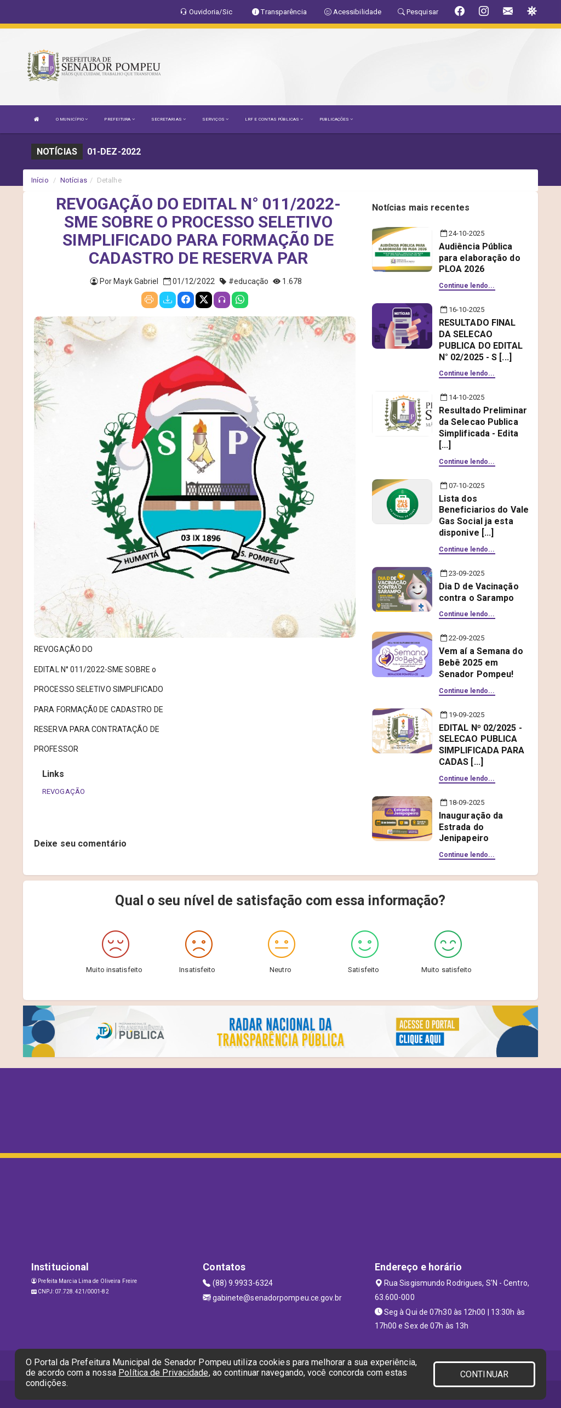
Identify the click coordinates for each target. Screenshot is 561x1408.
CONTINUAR (484, 1374)
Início (40, 180)
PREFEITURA (119, 119)
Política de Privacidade (163, 1372)
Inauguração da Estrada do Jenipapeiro (471, 827)
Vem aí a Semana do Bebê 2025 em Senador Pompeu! (481, 662)
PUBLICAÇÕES (336, 119)
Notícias (73, 180)
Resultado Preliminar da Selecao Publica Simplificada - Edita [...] (483, 427)
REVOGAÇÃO (63, 791)
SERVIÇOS (215, 119)
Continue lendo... (467, 285)
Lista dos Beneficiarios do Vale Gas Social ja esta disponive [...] (484, 515)
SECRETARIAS (168, 119)
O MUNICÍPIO (72, 119)
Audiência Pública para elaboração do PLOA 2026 (479, 258)
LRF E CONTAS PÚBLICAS (274, 119)
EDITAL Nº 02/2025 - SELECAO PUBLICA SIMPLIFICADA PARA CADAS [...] (482, 745)
